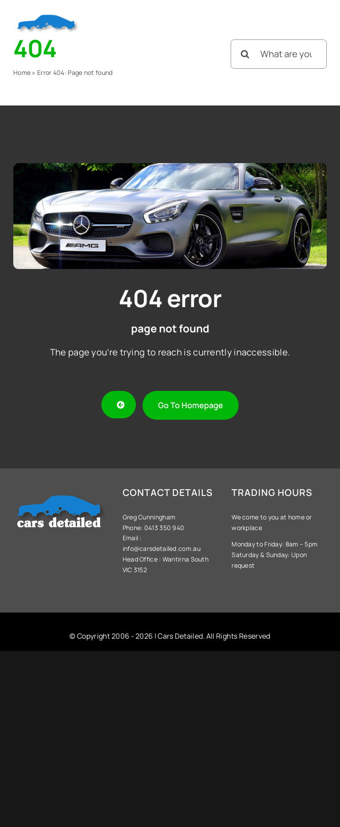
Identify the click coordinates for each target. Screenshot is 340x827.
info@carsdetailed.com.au (162, 548)
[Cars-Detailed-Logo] (47, 15)
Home (22, 72)
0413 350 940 (163, 527)
